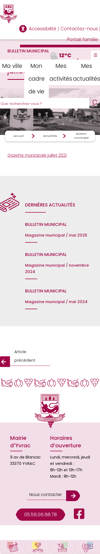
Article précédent (24, 356)
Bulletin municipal (81, 135)
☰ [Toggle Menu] (95, 55)
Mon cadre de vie (37, 78)
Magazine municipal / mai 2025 (56, 235)
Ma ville (12, 66)
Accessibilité (42, 29)
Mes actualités (86, 72)
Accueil (19, 136)
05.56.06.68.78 (40, 514)
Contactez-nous (79, 29)
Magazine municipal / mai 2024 (56, 301)
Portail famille (82, 39)
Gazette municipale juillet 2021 (37, 155)
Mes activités (61, 72)
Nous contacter (45, 494)
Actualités (50, 136)
